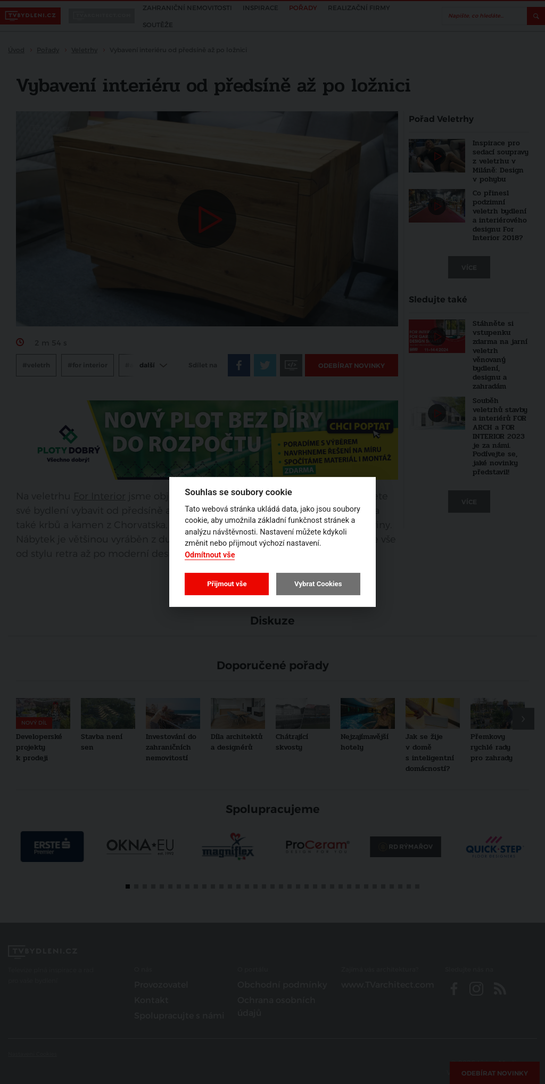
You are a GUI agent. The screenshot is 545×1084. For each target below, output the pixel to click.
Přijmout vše (226, 584)
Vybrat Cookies (318, 584)
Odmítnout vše (210, 555)
